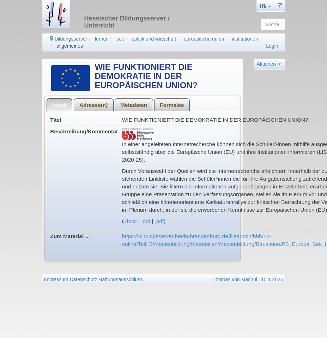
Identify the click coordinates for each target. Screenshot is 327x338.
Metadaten (133, 105)
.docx (130, 221)
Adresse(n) (93, 105)
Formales (172, 105)
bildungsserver (68, 39)
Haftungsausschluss (120, 279)
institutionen (245, 39)
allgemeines (69, 46)
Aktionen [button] (269, 64)
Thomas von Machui (235, 279)
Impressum (56, 279)
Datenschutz (83, 279)
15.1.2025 (272, 279)
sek (120, 39)
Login (272, 46)
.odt (145, 221)
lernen (102, 39)
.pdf (159, 221)
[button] (265, 5)
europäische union (204, 39)
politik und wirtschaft (154, 39)
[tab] (60, 104)
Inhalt (59, 105)
